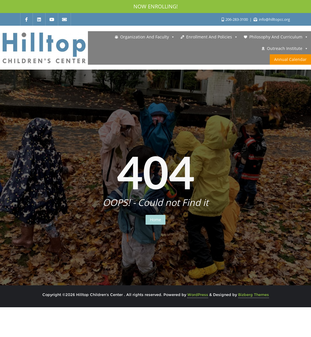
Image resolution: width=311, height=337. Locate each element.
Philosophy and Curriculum (278, 37)
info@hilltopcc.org (272, 19)
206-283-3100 (235, 19)
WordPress (197, 294)
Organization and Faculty (147, 37)
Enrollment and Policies (212, 37)
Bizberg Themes (253, 294)
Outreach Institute (287, 48)
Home (155, 219)
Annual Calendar (290, 59)
